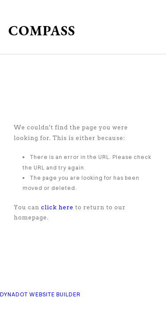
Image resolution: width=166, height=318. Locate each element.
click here (57, 207)
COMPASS (41, 30)
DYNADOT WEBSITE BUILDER (40, 294)
